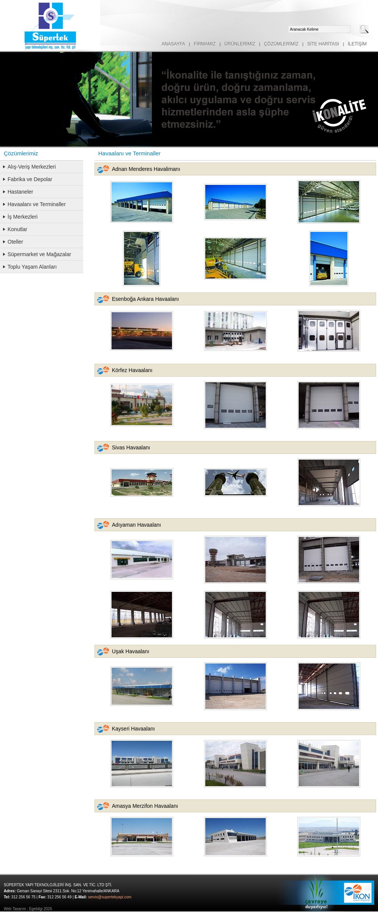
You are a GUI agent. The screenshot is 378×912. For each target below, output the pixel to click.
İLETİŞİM (357, 44)
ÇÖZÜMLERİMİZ (281, 44)
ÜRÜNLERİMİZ (240, 44)
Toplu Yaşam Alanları (32, 267)
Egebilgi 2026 (40, 909)
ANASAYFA (173, 44)
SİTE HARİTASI (323, 44)
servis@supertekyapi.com (110, 897)
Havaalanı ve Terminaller (37, 204)
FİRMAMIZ (205, 44)
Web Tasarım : (16, 909)
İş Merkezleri (22, 217)
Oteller (15, 242)
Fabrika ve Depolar (30, 179)
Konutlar (17, 229)
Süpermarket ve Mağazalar (39, 254)
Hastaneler (20, 192)
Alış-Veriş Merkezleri (32, 167)
